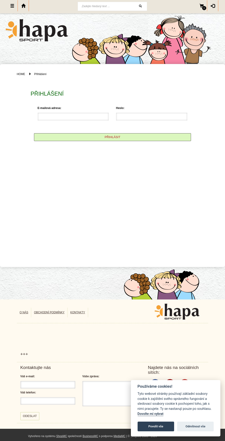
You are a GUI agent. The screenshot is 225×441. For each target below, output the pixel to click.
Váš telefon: (28, 392)
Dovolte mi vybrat (150, 414)
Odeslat (30, 416)
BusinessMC (90, 436)
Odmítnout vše (195, 426)
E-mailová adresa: (49, 108)
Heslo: (120, 108)
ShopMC (61, 436)
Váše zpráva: (90, 376)
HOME (21, 74)
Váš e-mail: (27, 376)
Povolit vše (155, 426)
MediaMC (119, 436)
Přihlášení (40, 74)
